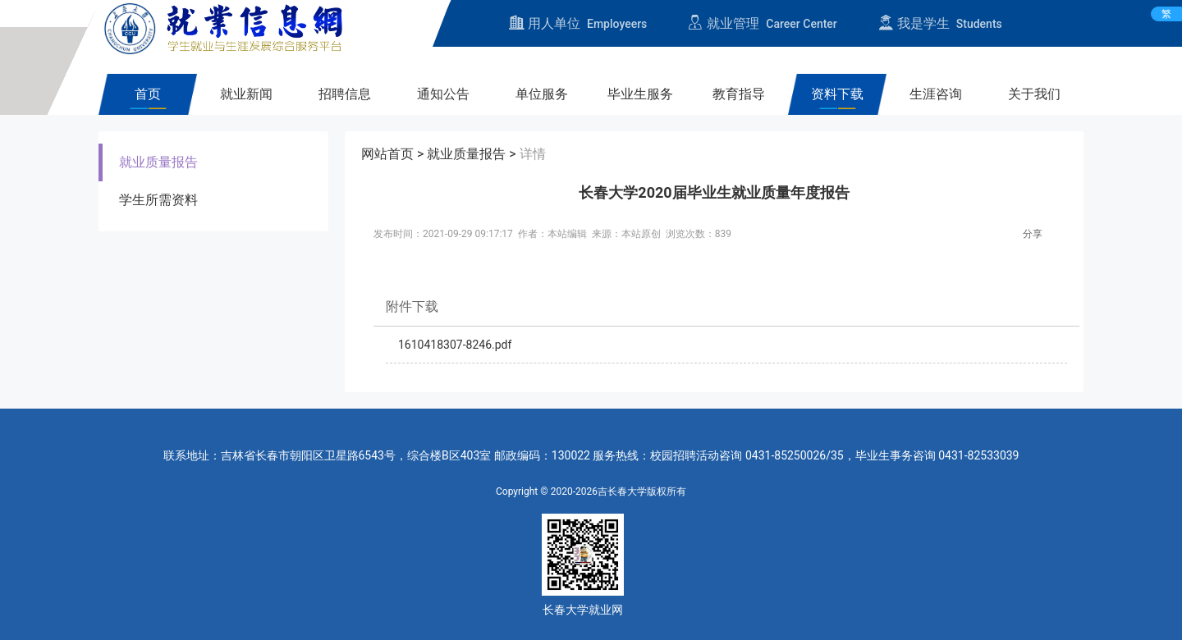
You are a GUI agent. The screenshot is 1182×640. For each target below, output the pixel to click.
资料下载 (837, 94)
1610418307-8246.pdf (454, 344)
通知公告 (443, 94)
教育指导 (738, 94)
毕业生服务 (640, 94)
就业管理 (762, 23)
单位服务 (541, 94)
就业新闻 (246, 94)
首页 (148, 94)
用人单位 (578, 23)
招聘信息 (344, 94)
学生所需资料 (158, 200)
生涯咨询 (935, 94)
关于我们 (1034, 94)
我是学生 (940, 23)
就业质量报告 (158, 162)
